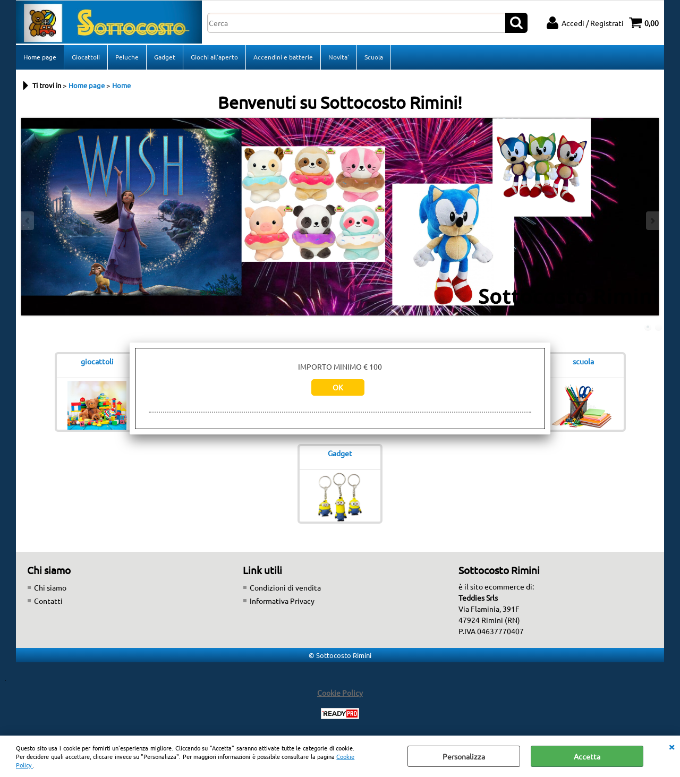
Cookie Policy (340, 692)
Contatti (48, 600)
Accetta (587, 756)
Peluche (127, 57)
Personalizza (464, 756)
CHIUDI (671, 746)
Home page (39, 57)
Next (652, 220)
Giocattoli (86, 57)
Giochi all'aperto (214, 57)
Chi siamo (50, 587)
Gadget (164, 57)
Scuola (373, 57)
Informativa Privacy (282, 600)
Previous (28, 220)
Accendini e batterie (283, 57)
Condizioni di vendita (285, 587)
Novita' (338, 57)
